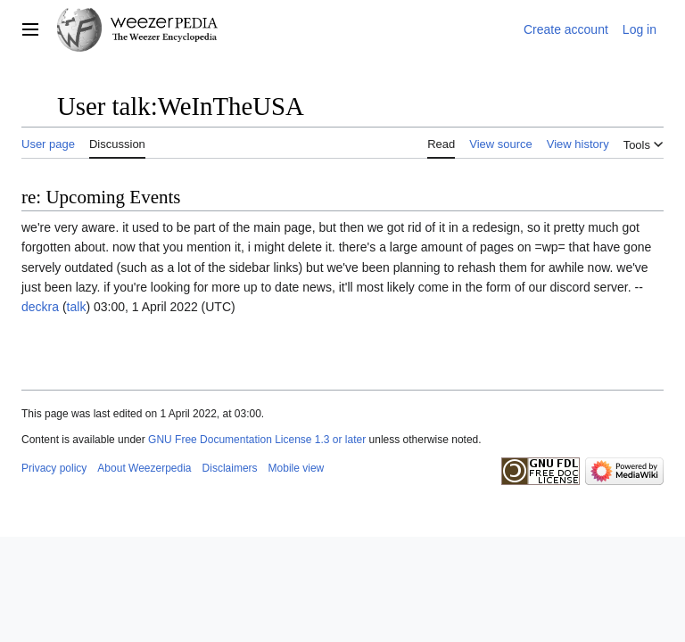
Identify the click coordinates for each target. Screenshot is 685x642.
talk (77, 307)
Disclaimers (230, 468)
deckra (40, 307)
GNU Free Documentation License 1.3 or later (257, 439)
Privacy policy (54, 468)
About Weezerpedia (144, 468)
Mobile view (296, 468)
